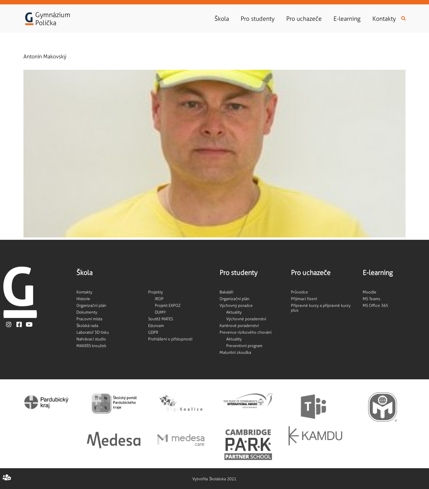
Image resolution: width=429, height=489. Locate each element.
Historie (83, 298)
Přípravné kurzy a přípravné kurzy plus (321, 308)
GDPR (153, 332)
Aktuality (234, 312)
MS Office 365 (375, 305)
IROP (159, 298)
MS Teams (371, 298)
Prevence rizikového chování (245, 332)
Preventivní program (244, 345)
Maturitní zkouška (235, 352)
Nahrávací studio (91, 339)
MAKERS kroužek (91, 345)
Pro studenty (259, 18)
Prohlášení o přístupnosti (170, 339)
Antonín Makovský (44, 56)
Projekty (155, 292)
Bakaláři (226, 292)
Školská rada (87, 325)
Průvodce (299, 292)
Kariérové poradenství (239, 325)
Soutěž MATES (160, 319)
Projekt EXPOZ (168, 305)
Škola (223, 18)
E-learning (348, 18)
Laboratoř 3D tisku (92, 332)
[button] (404, 19)
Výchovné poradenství (246, 319)
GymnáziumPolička (52, 19)
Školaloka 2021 (222, 479)
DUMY (160, 312)
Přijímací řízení (304, 298)
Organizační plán (91, 305)
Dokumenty (86, 312)
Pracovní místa (89, 319)
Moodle (369, 292)
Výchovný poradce (236, 305)
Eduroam (156, 325)
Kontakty (384, 18)
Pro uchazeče (305, 18)
